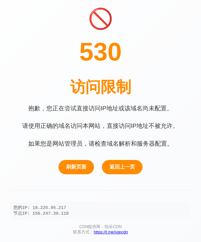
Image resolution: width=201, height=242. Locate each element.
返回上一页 (122, 166)
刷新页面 (76, 166)
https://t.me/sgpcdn (111, 232)
